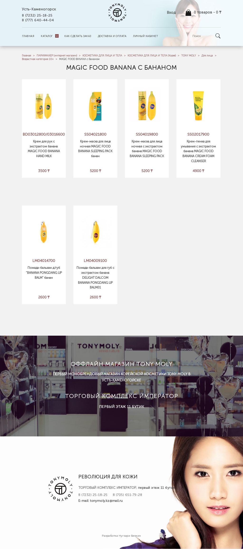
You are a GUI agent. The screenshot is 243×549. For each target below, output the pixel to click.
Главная (26, 55)
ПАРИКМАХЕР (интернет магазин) (57, 55)
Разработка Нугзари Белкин (121, 535)
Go (217, 36)
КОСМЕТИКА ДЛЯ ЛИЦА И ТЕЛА (102, 55)
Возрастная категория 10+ (38, 59)
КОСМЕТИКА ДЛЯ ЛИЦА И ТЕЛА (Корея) (152, 55)
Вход (171, 12)
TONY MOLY (188, 55)
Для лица (207, 55)
